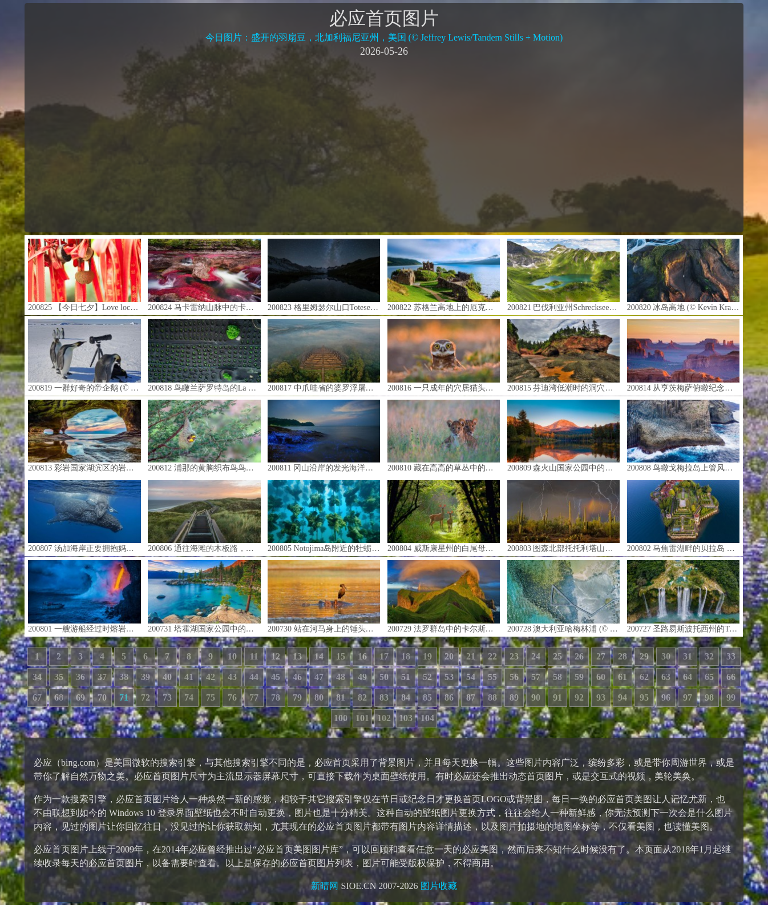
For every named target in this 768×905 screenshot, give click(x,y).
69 (80, 697)
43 (232, 677)
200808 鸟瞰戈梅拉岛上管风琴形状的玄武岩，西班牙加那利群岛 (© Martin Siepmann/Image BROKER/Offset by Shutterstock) (683, 436)
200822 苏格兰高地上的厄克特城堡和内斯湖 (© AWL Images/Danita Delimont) (443, 275)
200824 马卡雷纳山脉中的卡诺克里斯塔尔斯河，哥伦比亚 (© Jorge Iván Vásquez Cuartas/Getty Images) (204, 275)
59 (579, 677)
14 (319, 656)
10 (232, 656)
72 (145, 697)
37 (102, 677)
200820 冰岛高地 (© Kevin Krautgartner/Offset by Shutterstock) (683, 275)
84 (405, 697)
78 (275, 697)
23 (514, 656)
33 (730, 656)
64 (687, 677)
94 (622, 697)
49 (362, 677)
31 (687, 656)
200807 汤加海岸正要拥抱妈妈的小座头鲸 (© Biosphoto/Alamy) (84, 516)
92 (579, 697)
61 (622, 677)
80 (319, 697)
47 (319, 677)
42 (210, 677)
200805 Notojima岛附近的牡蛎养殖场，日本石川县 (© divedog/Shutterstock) (324, 516)
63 (665, 677)
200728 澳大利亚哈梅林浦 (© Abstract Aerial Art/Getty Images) (563, 596)
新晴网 (324, 886)
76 (232, 697)
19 (427, 656)
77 (253, 697)
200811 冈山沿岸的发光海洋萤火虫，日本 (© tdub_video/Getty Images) (324, 436)
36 (80, 677)
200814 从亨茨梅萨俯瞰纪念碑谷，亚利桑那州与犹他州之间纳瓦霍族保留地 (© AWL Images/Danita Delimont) (683, 355)
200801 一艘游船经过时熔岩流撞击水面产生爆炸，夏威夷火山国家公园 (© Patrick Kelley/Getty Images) (84, 596)
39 (145, 677)
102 (384, 718)
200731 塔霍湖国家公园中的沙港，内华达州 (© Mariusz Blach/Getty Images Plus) (204, 596)
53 (449, 677)
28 (622, 656)
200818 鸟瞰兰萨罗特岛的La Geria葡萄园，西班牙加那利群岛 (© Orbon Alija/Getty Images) (204, 355)
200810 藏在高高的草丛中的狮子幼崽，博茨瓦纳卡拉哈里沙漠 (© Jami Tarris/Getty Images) (443, 436)
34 (37, 677)
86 (449, 697)
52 (427, 677)
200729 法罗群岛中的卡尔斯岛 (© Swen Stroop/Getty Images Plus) (443, 596)
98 (709, 697)
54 (470, 677)
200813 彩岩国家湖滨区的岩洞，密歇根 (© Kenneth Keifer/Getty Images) (84, 436)
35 (58, 677)
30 (665, 656)
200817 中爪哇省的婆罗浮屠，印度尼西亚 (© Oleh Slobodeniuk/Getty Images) (324, 355)
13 (297, 656)
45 (275, 677)
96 (665, 697)
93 (600, 697)
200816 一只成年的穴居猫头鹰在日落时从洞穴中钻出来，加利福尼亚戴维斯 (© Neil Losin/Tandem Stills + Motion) (443, 355)
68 (58, 697)
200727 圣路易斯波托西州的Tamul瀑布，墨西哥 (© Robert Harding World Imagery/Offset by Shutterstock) (683, 596)
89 (514, 697)
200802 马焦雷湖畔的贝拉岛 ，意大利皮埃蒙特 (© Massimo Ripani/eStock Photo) (683, 516)
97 (687, 697)
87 (470, 697)
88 (492, 697)
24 (535, 656)
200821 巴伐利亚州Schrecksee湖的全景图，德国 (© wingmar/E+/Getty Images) (563, 275)
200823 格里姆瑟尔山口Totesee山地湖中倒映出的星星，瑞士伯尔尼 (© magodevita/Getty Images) (324, 275)
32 (709, 656)
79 (297, 697)
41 (188, 677)
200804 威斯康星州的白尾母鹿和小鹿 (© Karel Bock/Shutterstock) (443, 516)
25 (557, 656)
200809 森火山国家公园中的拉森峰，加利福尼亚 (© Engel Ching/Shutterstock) (563, 436)
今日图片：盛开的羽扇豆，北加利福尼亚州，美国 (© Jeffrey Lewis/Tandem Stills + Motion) (384, 37)
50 (384, 677)
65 (709, 677)
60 (600, 677)
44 (253, 677)
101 (362, 718)
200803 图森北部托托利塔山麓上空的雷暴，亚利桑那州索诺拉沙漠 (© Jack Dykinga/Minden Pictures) (563, 516)
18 (405, 656)
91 (557, 697)
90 (535, 697)
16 (362, 656)
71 (123, 697)
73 (167, 697)
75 (210, 697)
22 (492, 656)
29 (644, 656)
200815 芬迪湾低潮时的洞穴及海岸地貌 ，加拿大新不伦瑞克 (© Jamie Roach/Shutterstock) (563, 355)
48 (340, 677)
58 (557, 677)
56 (514, 677)
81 (340, 697)
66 (730, 677)
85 (427, 697)
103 (406, 718)
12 (275, 656)
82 (362, 697)
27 (600, 656)
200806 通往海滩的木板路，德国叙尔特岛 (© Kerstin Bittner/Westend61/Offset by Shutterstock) (204, 516)
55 (492, 677)
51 (405, 677)
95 (644, 697)
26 (579, 656)
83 (384, 697)
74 (188, 697)
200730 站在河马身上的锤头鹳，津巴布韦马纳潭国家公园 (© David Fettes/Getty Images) (324, 596)
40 (167, 677)
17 (384, 656)
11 (253, 656)
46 (297, 677)
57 (535, 677)
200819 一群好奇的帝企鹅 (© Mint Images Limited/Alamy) (84, 355)
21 (470, 656)
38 (123, 677)
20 (449, 656)
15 (340, 656)
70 (102, 697)
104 (427, 718)
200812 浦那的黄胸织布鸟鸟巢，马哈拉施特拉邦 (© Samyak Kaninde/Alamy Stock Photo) (204, 436)
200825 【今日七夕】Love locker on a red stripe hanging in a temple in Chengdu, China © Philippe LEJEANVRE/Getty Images (84, 275)
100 (340, 718)
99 (730, 697)
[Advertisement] (384, 144)
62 (644, 677)
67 (37, 697)
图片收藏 (439, 886)
